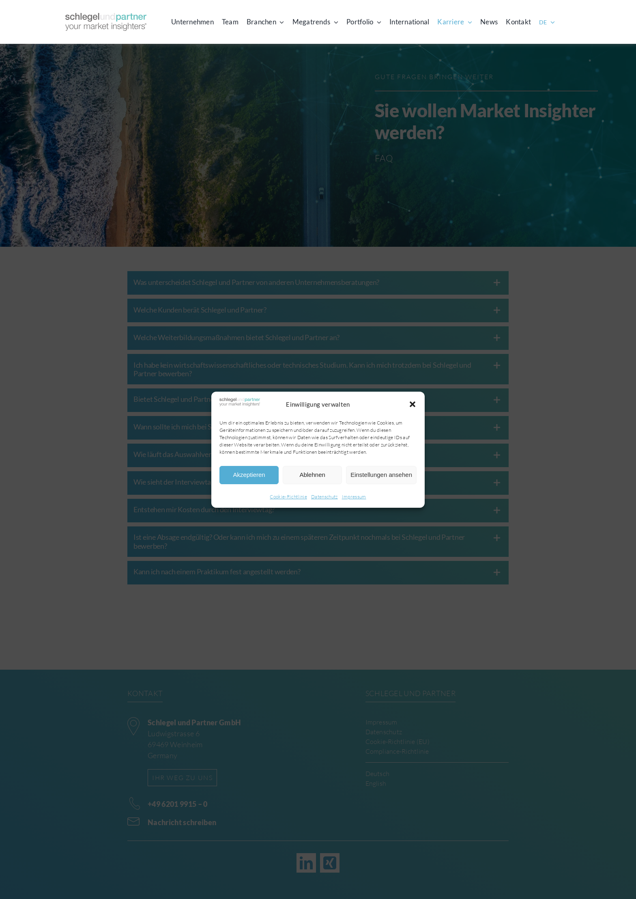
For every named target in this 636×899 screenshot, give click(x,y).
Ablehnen (312, 474)
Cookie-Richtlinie (288, 497)
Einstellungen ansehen (381, 474)
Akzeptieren (249, 474)
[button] (412, 404)
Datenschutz (324, 497)
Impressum (354, 497)
